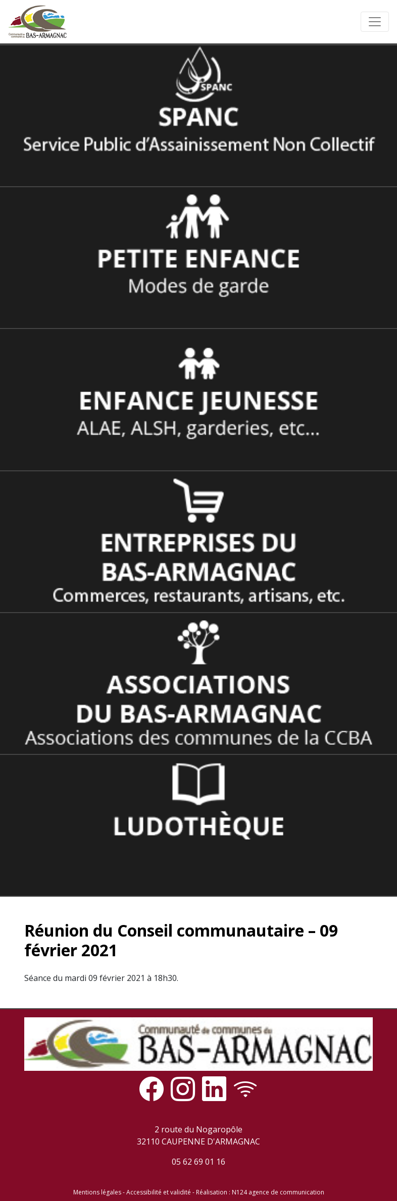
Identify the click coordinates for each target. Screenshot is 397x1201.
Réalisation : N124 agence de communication (260, 1192)
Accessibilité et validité (158, 1192)
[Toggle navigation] (375, 22)
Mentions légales (97, 1192)
